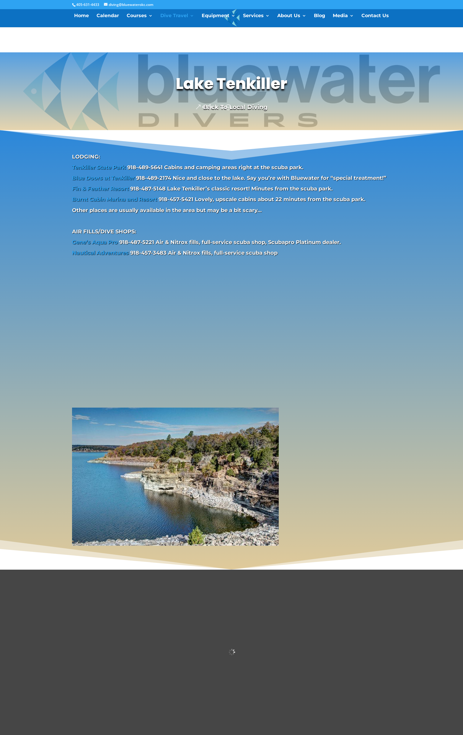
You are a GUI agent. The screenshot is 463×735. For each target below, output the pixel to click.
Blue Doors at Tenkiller (103, 178)
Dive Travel (174, 16)
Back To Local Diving (235, 107)
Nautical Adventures (100, 253)
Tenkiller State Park (99, 167)
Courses (137, 16)
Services (253, 16)
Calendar (108, 16)
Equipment (215, 16)
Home (81, 16)
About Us (288, 16)
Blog (319, 16)
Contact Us (375, 16)
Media (340, 16)
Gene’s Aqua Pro (95, 242)
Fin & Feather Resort (100, 188)
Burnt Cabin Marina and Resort (114, 199)
